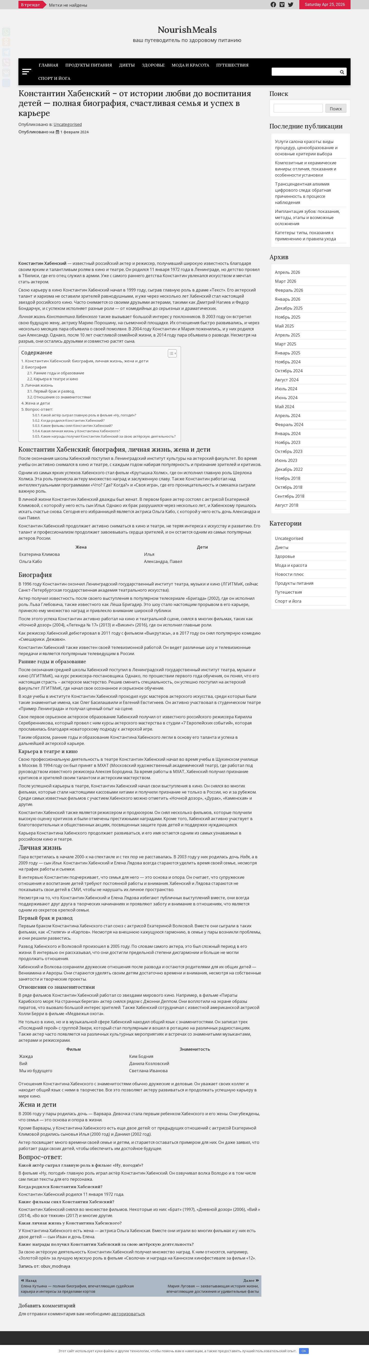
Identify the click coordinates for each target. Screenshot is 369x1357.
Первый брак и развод (54, 391)
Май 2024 (284, 406)
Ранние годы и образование (59, 373)
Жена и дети (37, 403)
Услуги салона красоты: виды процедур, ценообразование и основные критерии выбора (306, 148)
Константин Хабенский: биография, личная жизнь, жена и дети (86, 360)
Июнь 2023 (286, 460)
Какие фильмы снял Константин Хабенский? (76, 425)
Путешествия (232, 65)
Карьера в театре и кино (56, 378)
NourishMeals (187, 29)
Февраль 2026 (289, 290)
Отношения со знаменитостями (62, 397)
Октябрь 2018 (288, 487)
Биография (35, 367)
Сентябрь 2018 (289, 496)
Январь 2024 (287, 433)
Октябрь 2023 (288, 451)
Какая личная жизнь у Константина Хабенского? (80, 431)
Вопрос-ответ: (39, 409)
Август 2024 (286, 380)
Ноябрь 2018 (287, 478)
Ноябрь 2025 (287, 317)
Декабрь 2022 (289, 469)
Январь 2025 (287, 353)
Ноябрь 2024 (287, 362)
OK (304, 1351)
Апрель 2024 (287, 415)
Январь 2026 (287, 299)
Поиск (279, 94)
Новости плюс (289, 574)
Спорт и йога (54, 78)
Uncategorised (68, 124)
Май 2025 (284, 326)
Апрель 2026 (287, 272)
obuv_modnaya (55, 1266)
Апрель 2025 (287, 335)
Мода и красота (190, 65)
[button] (170, 353)
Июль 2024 (286, 389)
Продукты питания (88, 65)
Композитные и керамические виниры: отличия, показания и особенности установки (305, 169)
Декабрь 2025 (289, 308)
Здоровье (153, 65)
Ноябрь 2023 (287, 442)
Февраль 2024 (289, 424)
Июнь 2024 (286, 397)
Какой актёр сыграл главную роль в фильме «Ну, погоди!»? (88, 415)
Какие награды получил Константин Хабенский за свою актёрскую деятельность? (108, 436)
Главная (48, 65)
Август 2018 (286, 505)
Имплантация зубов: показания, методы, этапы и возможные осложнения (307, 217)
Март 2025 (285, 344)
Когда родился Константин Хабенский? (73, 420)
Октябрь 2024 (288, 371)
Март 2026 (285, 281)
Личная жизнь (39, 385)
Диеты (127, 65)
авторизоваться (128, 1314)
